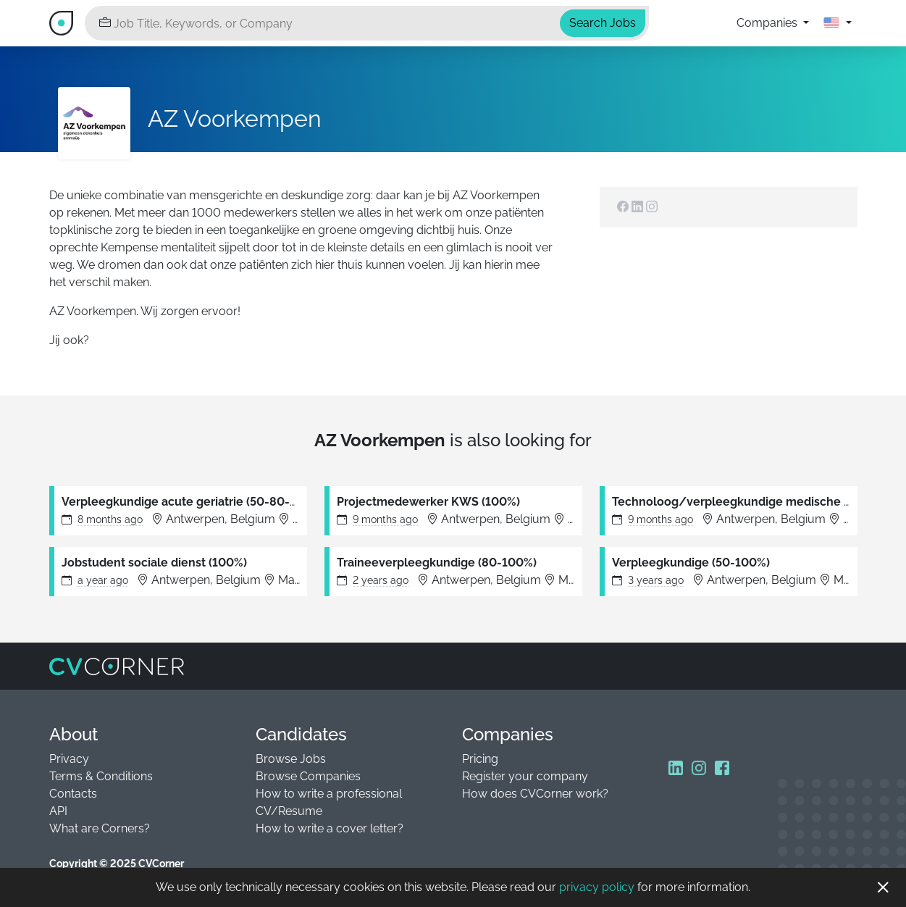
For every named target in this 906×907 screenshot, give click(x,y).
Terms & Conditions (101, 776)
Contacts (73, 794)
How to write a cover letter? (329, 828)
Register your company (525, 776)
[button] (837, 23)
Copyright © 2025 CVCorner (116, 863)
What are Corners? (99, 828)
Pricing (480, 759)
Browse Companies (308, 776)
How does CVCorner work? (535, 794)
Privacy (69, 759)
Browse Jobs (291, 759)
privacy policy (596, 887)
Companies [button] (768, 23)
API (58, 811)
